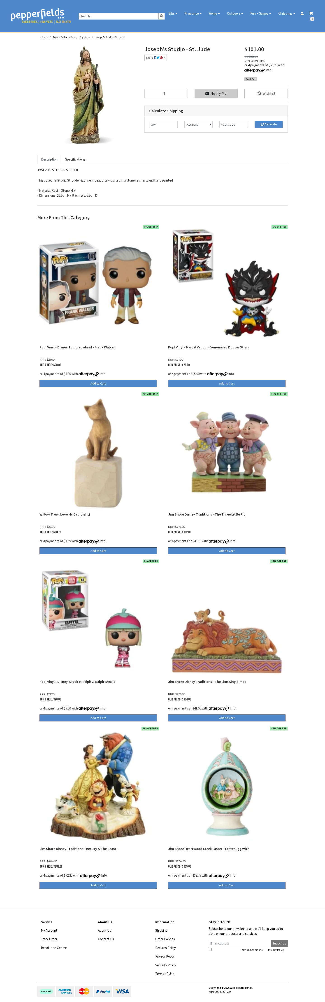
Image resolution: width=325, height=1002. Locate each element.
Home (213, 13)
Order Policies (165, 939)
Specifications (75, 159)
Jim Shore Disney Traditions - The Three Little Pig (207, 514)
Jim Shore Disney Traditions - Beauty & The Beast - (78, 849)
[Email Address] (240, 943)
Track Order (49, 939)
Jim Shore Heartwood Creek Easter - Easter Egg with (208, 849)
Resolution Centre (54, 948)
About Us (104, 930)
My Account (49, 930)
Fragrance (192, 13)
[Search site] (161, 16)
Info (268, 70)
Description (49, 159)
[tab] (49, 159)
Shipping (161, 930)
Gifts (171, 13)
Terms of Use (164, 974)
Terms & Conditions (251, 949)
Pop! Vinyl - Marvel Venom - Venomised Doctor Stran (208, 347)
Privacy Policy (164, 956)
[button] (266, 93)
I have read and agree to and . (247, 949)
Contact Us (106, 939)
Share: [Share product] (154, 57)
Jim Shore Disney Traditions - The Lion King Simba (207, 682)
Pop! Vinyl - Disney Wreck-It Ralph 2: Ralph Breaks (77, 682)
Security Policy (165, 965)
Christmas (285, 13)
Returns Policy (165, 948)
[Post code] (233, 124)
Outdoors (234, 13)
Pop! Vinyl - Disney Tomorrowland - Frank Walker (77, 347)
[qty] (163, 124)
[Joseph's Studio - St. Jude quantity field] (166, 93)
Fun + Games (259, 13)
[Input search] (119, 16)
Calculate (269, 124)
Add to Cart (98, 383)
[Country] (198, 124)
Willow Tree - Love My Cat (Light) (64, 514)
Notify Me (216, 93)
